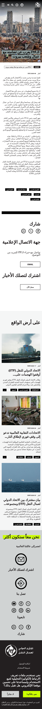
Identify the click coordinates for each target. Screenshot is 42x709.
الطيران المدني (34, 189)
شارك (34, 223)
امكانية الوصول (24, 663)
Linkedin (28, 610)
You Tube (14, 603)
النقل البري (9, 189)
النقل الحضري (26, 194)
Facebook (21, 603)
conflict (35, 390)
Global (20, 457)
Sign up (21, 560)
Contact (21, 584)
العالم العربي (35, 199)
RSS (14, 610)
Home (37, 67)
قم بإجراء (8, 5)
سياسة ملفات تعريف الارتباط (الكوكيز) (14, 704)
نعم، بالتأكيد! (32, 694)
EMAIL (30, 264)
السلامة (29, 457)
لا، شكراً (10, 694)
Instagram (21, 610)
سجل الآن (30, 287)
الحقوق (14, 390)
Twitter (28, 603)
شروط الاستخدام (23, 667)
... (4, 390)
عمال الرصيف (22, 189)
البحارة (37, 194)
